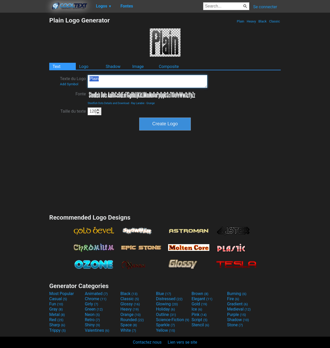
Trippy (57, 330)
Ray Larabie (138, 103)
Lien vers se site (182, 342)
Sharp (57, 324)
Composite (169, 66)
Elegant (202, 298)
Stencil (200, 324)
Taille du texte (73, 111)
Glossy (130, 303)
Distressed (169, 298)
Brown (200, 293)
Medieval (239, 309)
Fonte (81, 93)
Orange (130, 314)
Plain (240, 21)
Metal (57, 314)
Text (56, 66)
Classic (274, 21)
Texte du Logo (73, 81)
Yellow (165, 330)
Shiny (92, 324)
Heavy (251, 21)
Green (94, 309)
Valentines (97, 330)
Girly (91, 303)
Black (262, 21)
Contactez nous (147, 342)
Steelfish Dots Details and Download (108, 103)
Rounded (132, 319)
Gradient (237, 303)
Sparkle (165, 324)
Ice (197, 309)
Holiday (165, 309)
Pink (199, 314)
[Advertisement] (24, 94)
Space (128, 324)
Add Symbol (69, 84)
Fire (233, 298)
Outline (166, 314)
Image (138, 66)
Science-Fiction (172, 319)
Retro (92, 319)
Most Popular (61, 293)
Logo (83, 66)
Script (200, 319)
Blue (163, 293)
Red (56, 319)
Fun (56, 303)
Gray (56, 309)
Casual (58, 298)
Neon (92, 314)
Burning (236, 293)
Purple (236, 314)
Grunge (150, 103)
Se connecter (265, 6)
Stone (235, 324)
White (128, 330)
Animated (96, 293)
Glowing (167, 303)
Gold (199, 303)
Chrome (95, 298)
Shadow (113, 66)
